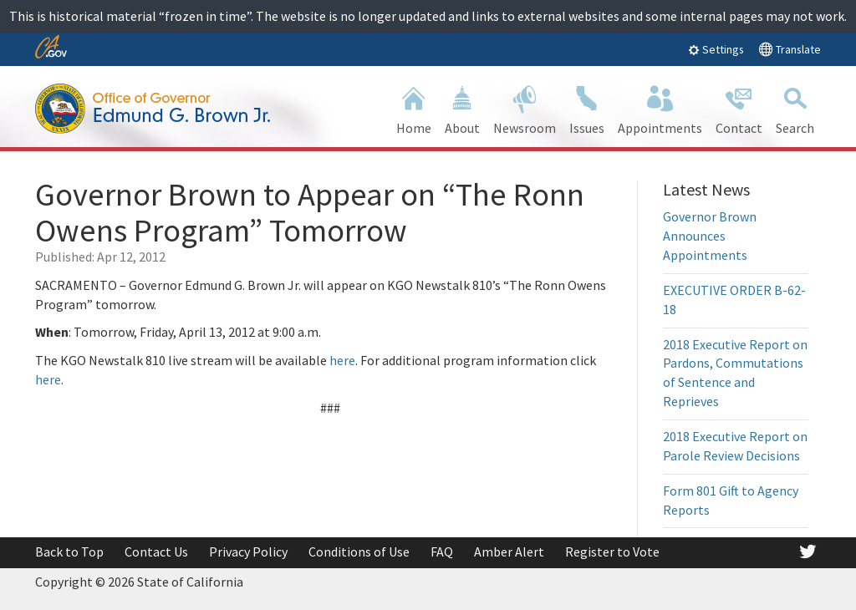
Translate (789, 49)
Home (413, 108)
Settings (716, 49)
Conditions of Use (359, 551)
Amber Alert (509, 551)
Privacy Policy (248, 551)
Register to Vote (612, 551)
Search (795, 108)
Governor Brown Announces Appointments (710, 235)
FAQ (442, 551)
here (342, 360)
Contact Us (156, 551)
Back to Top (69, 551)
